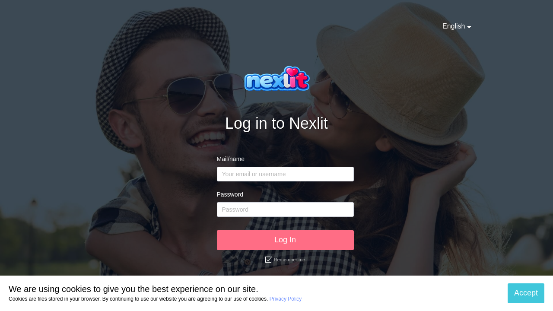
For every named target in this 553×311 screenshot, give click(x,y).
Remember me (285, 259)
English (453, 26)
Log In (285, 239)
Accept (526, 293)
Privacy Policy (286, 299)
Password (230, 194)
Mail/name (231, 159)
